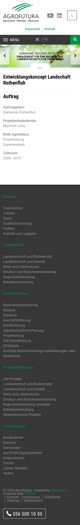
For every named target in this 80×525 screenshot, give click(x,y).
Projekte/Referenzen (18, 367)
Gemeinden (11, 448)
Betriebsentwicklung (18, 282)
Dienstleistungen (15, 294)
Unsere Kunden (14, 426)
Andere (8, 473)
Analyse (9, 310)
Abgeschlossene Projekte (22, 415)
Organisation (13, 208)
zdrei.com (58, 490)
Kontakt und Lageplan (19, 234)
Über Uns (10, 197)
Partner (8, 228)
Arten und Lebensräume (21, 267)
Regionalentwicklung (19, 277)
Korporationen (14, 458)
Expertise (10, 315)
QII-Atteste (11, 346)
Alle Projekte (12, 379)
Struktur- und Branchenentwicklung (29, 272)
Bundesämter (13, 438)
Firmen (8, 463)
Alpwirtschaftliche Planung (23, 330)
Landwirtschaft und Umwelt (24, 262)
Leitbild (8, 213)
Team (7, 218)
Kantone (9, 443)
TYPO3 (29, 494)
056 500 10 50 (24, 514)
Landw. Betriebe (15, 468)
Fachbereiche (13, 245)
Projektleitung (13, 336)
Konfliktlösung (14, 325)
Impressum (32, 29)
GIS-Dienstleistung (17, 341)
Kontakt (50, 29)
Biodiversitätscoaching (20, 305)
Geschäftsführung (17, 320)
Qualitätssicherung (17, 223)
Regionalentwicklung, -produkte (26, 404)
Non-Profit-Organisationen (22, 453)
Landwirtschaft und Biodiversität (27, 257)
